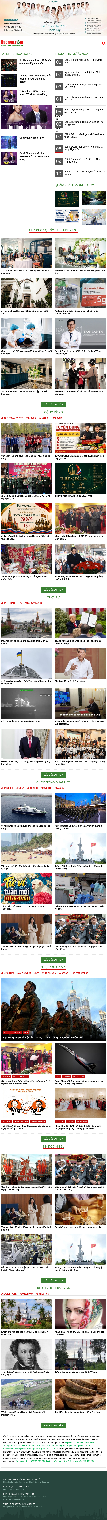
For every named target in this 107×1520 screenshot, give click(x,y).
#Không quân (78, 1076)
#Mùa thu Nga (49, 973)
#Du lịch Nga (7, 973)
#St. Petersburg (80, 973)
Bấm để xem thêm (53, 405)
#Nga (3, 603)
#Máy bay (66, 1076)
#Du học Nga (42, 1294)
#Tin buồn (31, 418)
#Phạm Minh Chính (38, 1121)
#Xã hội (7, 1032)
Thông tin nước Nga (71, 53)
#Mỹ (20, 603)
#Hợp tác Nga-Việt (21, 1121)
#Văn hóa (6, 1076)
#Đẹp (36, 973)
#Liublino (43, 418)
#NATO (12, 603)
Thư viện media (53, 967)
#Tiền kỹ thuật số (34, 603)
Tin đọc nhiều (53, 1146)
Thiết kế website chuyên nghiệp (19, 1504)
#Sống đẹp (46, 788)
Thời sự (53, 597)
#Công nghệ (7, 788)
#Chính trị (7, 1121)
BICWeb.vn (35, 1507)
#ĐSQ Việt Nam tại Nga (12, 418)
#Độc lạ (20, 788)
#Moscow (63, 973)
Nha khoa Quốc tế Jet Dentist (53, 230)
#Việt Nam (70, 1121)
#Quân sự (59, 788)
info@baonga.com (16, 1499)
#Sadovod (57, 418)
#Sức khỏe (32, 788)
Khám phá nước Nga (53, 1288)
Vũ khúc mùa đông (16, 53)
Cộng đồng (53, 412)
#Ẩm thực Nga (24, 973)
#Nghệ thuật (82, 1121)
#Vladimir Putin (9, 1294)
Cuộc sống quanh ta (53, 782)
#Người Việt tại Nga (20, 1076)
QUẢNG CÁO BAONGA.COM (74, 185)
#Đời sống (17, 1032)
